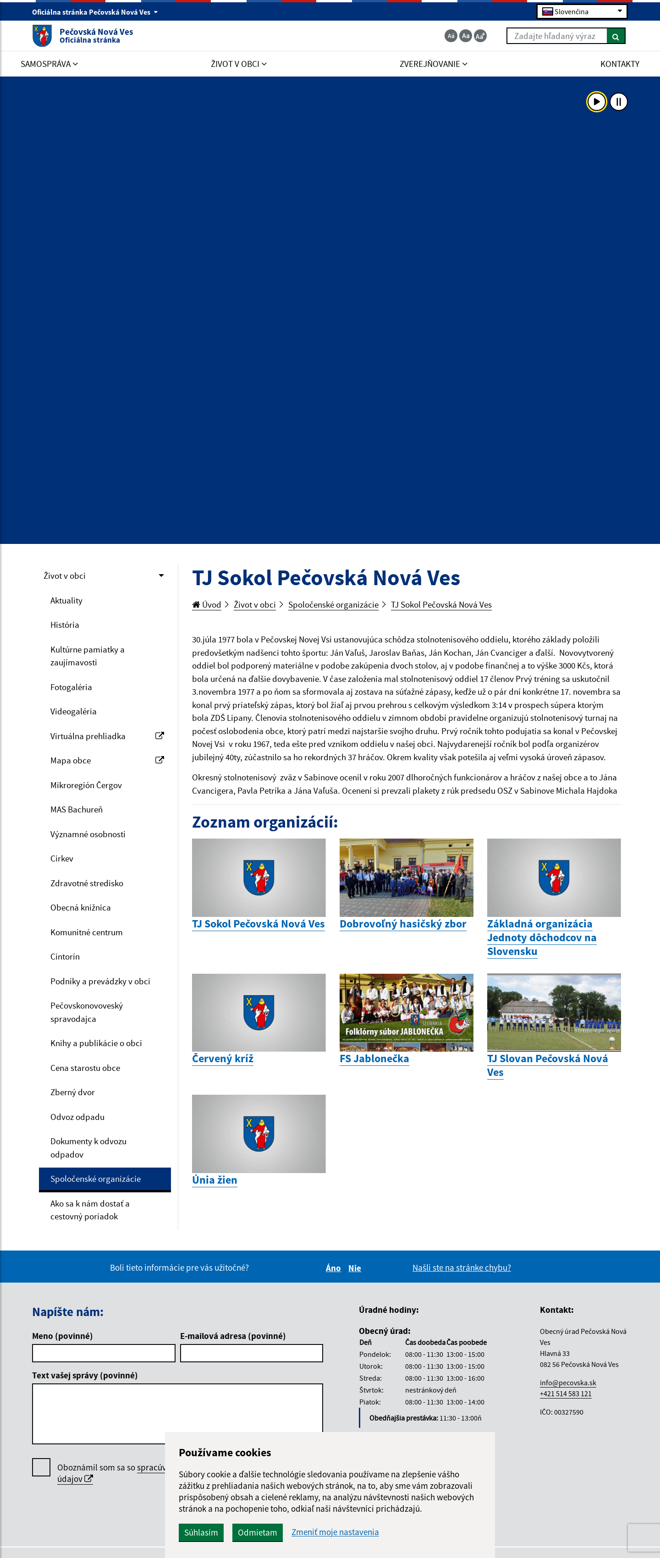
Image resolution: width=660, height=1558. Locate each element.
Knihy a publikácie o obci (96, 1042)
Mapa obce (107, 760)
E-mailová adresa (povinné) (233, 1335)
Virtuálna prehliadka (107, 735)
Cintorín (65, 956)
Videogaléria (73, 711)
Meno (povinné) (62, 1335)
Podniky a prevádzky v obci (100, 981)
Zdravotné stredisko (86, 883)
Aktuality (66, 600)
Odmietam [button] (257, 1532)
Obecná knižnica (80, 907)
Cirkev (61, 858)
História (64, 624)
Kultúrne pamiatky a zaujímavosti (87, 656)
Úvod (206, 604)
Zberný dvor (72, 1091)
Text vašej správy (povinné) (85, 1375)
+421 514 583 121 (566, 1393)
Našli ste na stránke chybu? (461, 1267)
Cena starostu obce (85, 1067)
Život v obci (65, 575)
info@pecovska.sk (568, 1382)
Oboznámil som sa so (139, 1473)
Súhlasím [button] (201, 1532)
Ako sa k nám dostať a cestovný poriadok (90, 1210)
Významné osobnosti (88, 833)
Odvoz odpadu (77, 1116)
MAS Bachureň (76, 809)
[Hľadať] (616, 35)
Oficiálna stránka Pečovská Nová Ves (95, 11)
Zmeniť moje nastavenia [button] (335, 1532)
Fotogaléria (71, 686)
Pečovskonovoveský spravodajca (86, 1012)
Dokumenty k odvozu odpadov (88, 1148)
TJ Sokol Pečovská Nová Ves (441, 604)
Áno (335, 1267)
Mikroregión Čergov (86, 784)
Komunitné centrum (86, 932)
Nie (356, 1267)
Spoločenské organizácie (95, 1178)
